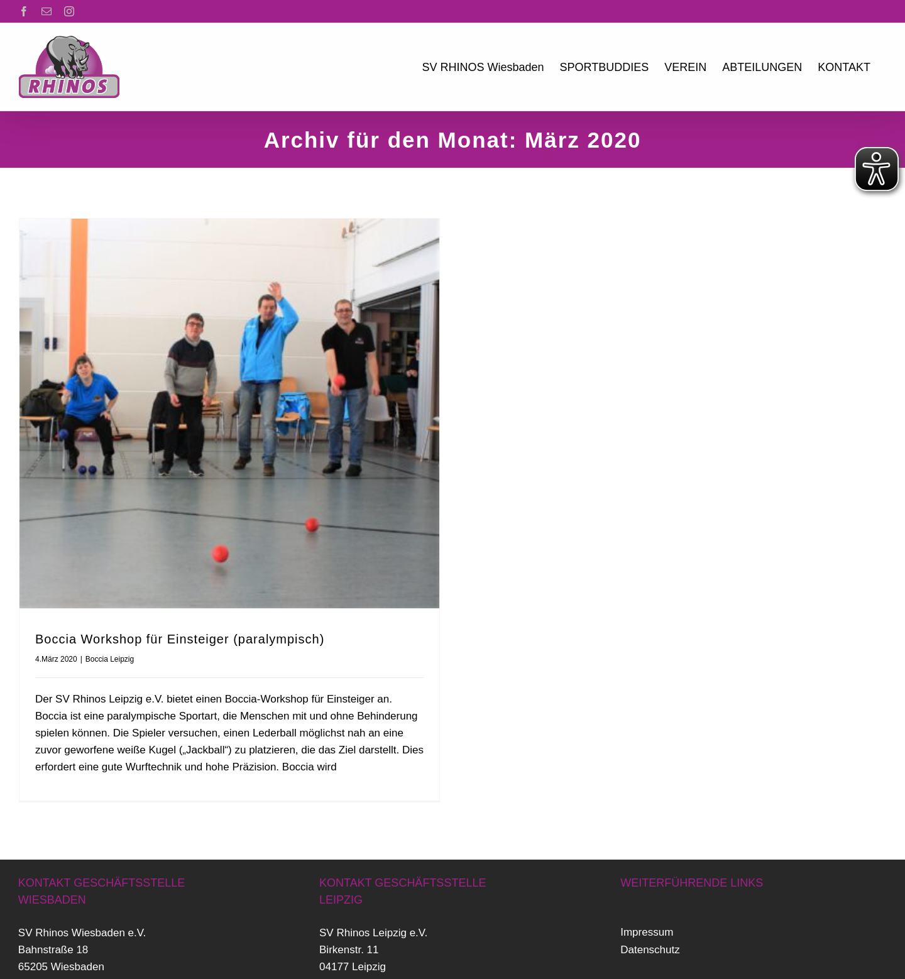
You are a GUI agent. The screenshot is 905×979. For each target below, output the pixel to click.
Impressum (646, 921)
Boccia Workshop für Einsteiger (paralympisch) (179, 639)
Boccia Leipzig (109, 659)
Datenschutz (650, 939)
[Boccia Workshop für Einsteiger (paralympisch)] (229, 413)
